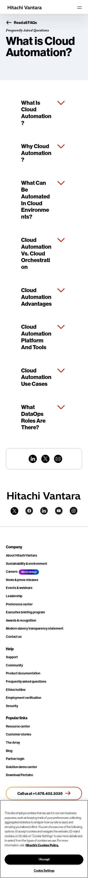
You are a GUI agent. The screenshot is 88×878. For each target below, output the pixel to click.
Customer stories (18, 734)
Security (12, 706)
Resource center (18, 726)
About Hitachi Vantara (21, 555)
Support (12, 657)
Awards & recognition (21, 621)
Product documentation (23, 673)
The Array (13, 743)
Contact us (14, 637)
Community (14, 665)
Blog (9, 751)
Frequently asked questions (26, 682)
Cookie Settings (44, 870)
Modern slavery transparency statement (34, 628)
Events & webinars (19, 588)
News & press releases (22, 580)
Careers (12, 572)
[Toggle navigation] (79, 7)
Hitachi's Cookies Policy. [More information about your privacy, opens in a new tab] (42, 845)
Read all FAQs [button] (21, 23)
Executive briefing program (25, 612)
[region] (44, 839)
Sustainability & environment (26, 564)
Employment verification (23, 698)
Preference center (19, 604)
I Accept (44, 859)
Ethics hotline (16, 690)
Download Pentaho (19, 775)
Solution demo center (21, 767)
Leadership (14, 596)
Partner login (15, 759)
